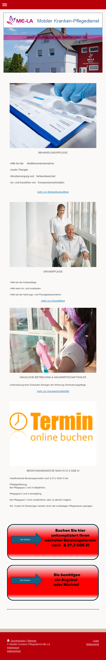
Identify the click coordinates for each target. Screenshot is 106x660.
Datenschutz (14, 651)
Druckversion (16, 640)
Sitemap (31, 640)
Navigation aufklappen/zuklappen (53, 4)
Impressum (13, 647)
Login (96, 640)
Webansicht (92, 644)
